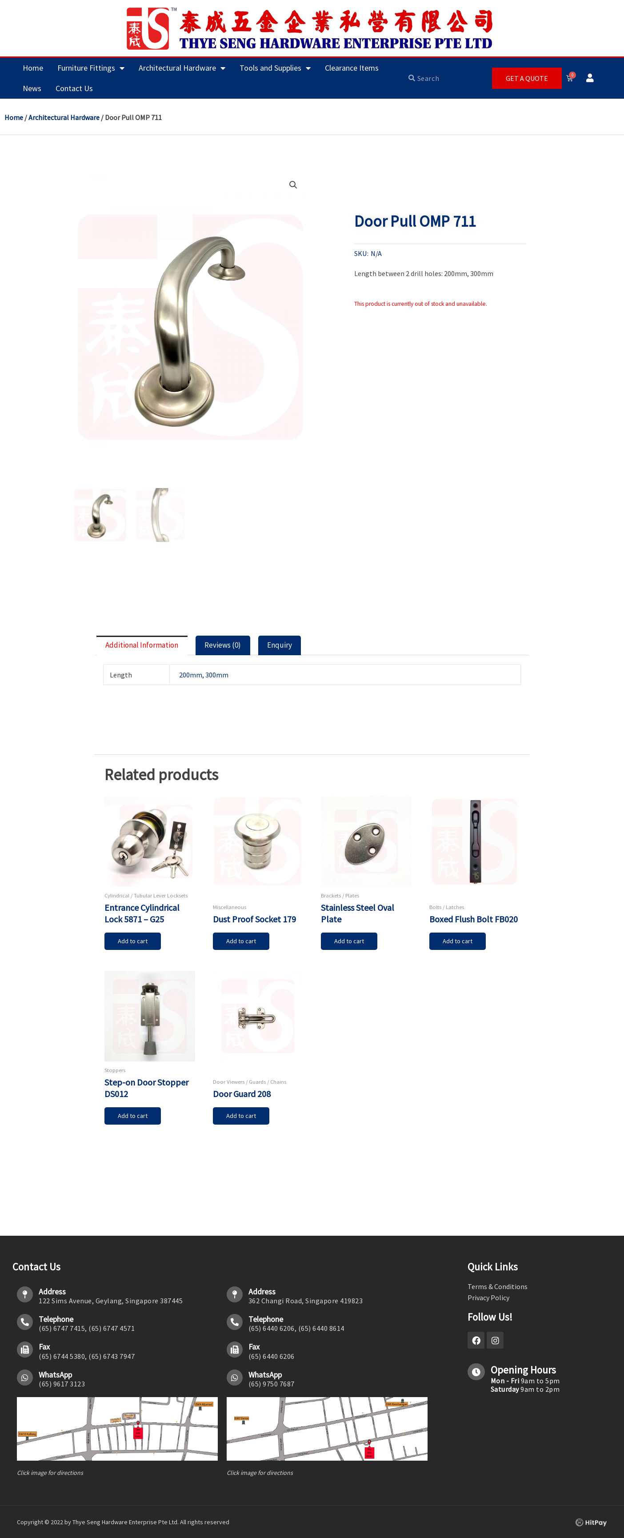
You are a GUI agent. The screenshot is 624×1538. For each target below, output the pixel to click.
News (32, 88)
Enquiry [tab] (308, 647)
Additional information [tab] (150, 647)
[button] (293, 185)
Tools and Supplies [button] (275, 68)
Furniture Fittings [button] (90, 68)
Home (33, 68)
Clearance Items (352, 68)
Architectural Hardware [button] (182, 68)
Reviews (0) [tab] (243, 647)
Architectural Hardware (64, 117)
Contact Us (74, 88)
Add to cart (134, 946)
